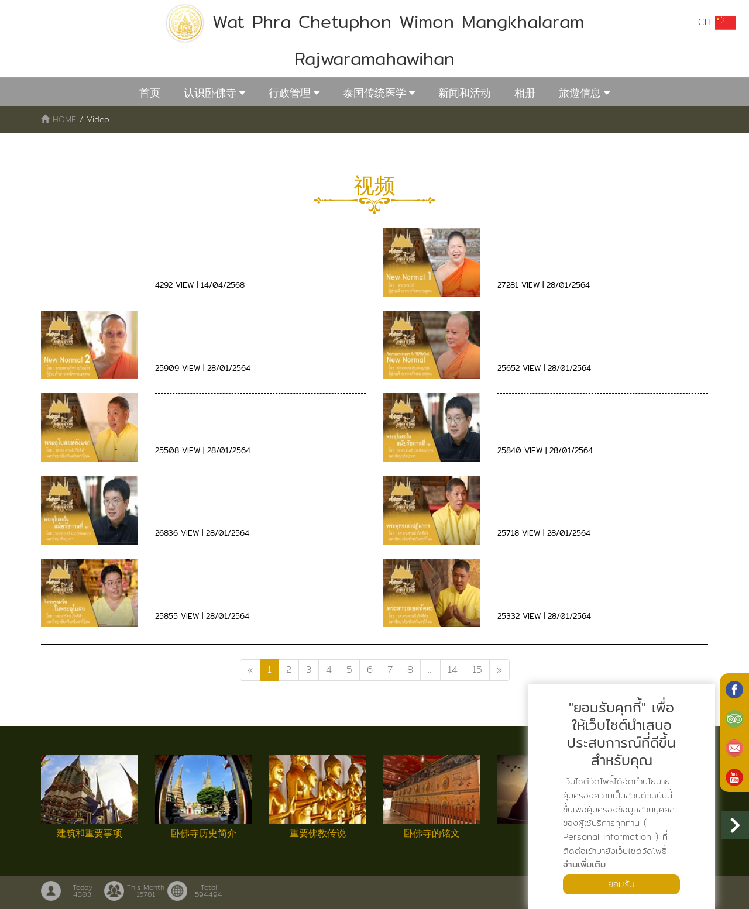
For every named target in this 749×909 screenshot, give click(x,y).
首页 (149, 92)
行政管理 (290, 92)
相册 (524, 92)
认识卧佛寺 (210, 92)
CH (717, 22)
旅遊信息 (580, 92)
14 (453, 669)
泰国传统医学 (374, 92)
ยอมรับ (621, 884)
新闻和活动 (464, 92)
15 (477, 669)
